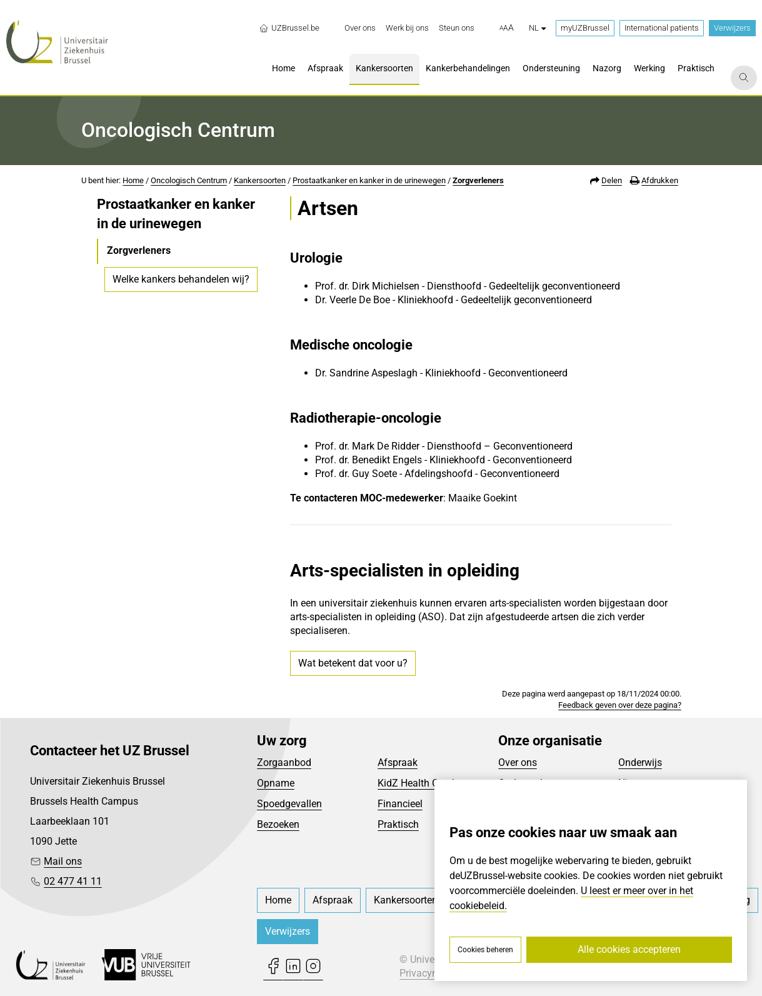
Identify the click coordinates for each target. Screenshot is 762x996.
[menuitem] (360, 28)
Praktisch (398, 824)
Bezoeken (278, 824)
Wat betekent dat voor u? (353, 663)
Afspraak (398, 762)
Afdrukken (659, 180)
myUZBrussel (585, 28)
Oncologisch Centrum (189, 180)
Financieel (400, 804)
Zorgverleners (478, 180)
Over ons (517, 762)
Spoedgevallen (289, 804)
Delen (611, 180)
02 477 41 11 (73, 881)
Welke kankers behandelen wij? (181, 279)
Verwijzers (732, 28)
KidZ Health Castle (418, 783)
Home (133, 180)
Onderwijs (640, 762)
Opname (275, 783)
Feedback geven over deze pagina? (619, 705)
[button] (506, 28)
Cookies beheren (485, 949)
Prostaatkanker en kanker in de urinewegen (369, 180)
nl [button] (537, 28)
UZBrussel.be (289, 28)
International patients (661, 28)
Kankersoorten (260, 180)
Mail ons (63, 861)
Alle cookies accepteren (629, 949)
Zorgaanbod (284, 762)
